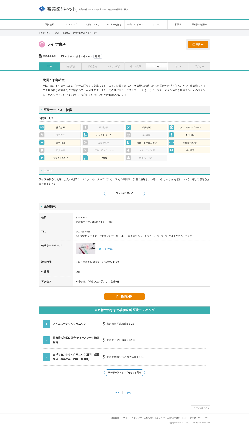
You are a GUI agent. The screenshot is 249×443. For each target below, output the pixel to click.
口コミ (156, 24)
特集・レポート (135, 24)
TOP (117, 392)
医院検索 (49, 24)
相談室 (178, 24)
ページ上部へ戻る (201, 408)
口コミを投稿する (124, 193)
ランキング (71, 24)
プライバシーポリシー (131, 418)
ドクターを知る (114, 24)
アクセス (129, 392)
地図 (97, 56)
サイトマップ (204, 418)
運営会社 (115, 418)
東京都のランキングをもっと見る (124, 372)
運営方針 (160, 418)
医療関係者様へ (199, 24)
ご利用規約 (149, 418)
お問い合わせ (189, 418)
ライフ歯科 (108, 249)
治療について (92, 24)
